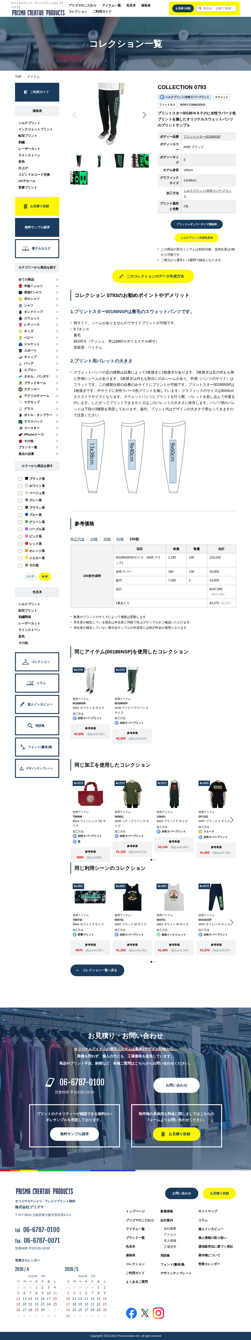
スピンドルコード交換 (34, 174)
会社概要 (170, 1228)
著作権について (209, 1255)
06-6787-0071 (42, 1240)
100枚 (134, 539)
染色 (21, 161)
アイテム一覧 (111, 5)
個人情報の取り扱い (212, 1238)
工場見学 (170, 1246)
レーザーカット (29, 149)
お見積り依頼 (183, 8)
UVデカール (26, 181)
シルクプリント (29, 123)
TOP (18, 77)
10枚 (94, 539)
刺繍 (21, 142)
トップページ (135, 1211)
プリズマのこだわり (82, 5)
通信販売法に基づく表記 (215, 1246)
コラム (203, 1220)
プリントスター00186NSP (202, 136)
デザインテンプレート (176, 1273)
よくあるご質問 (137, 1281)
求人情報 (170, 1240)
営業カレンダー (209, 1264)
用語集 (165, 1255)
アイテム (33, 77)
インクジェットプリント (35, 129)
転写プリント (27, 135)
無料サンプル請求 (74, 1134)
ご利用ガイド (102, 11)
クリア (30, 576)
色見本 (131, 5)
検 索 (45, 576)
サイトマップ (207, 1211)
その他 (23, 643)
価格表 (146, 5)
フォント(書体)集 (172, 1264)
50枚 (120, 539)
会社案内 (166, 1220)
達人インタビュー (210, 1229)
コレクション (77, 11)
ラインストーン (29, 155)
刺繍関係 (24, 617)
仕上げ (23, 168)
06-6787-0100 (81, 1082)
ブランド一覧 (135, 1238)
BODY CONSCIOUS (192, 104)
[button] (144, 115)
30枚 (107, 539)
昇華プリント (27, 187)
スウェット (221, 97)
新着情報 (166, 1211)
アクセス (170, 1234)
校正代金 (77, 539)
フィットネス (167, 104)
